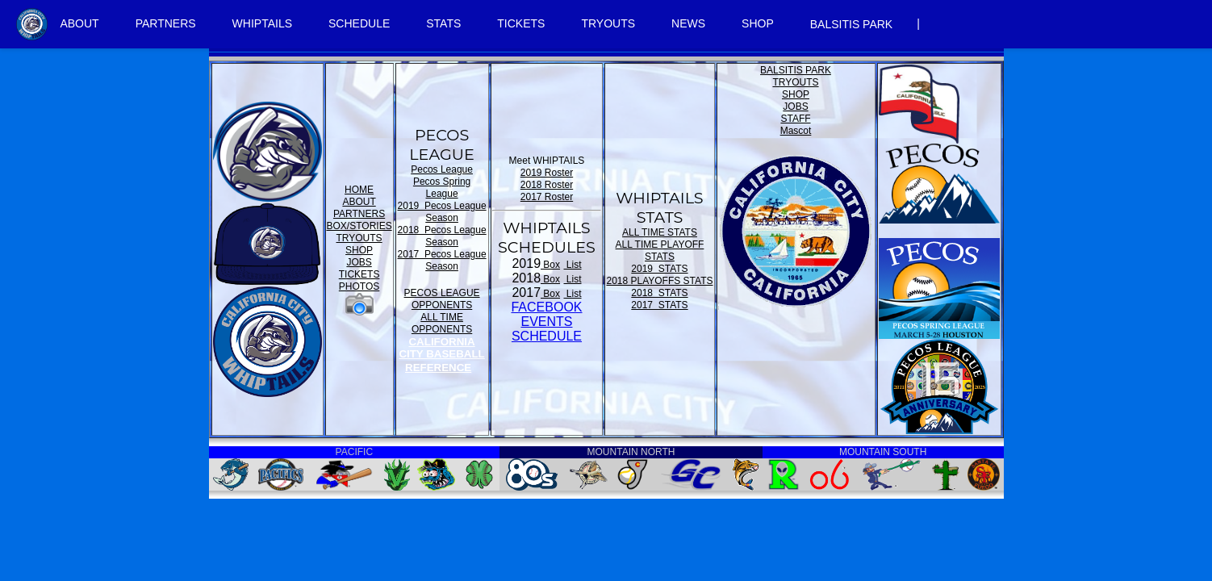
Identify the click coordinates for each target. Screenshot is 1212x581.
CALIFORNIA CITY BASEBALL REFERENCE (441, 355)
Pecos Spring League (441, 187)
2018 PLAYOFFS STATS (659, 280)
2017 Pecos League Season (442, 260)
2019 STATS (659, 268)
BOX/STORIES (359, 226)
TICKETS (521, 23)
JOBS (358, 262)
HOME (359, 189)
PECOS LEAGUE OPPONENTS (442, 299)
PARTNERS (166, 23)
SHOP (758, 23)
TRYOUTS (608, 23)
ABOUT (79, 23)
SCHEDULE (359, 23)
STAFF (795, 118)
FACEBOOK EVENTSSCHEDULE (546, 321)
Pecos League (442, 169)
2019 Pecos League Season (442, 212)
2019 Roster (546, 172)
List (573, 264)
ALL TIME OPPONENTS (442, 323)
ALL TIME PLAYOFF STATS (660, 250)
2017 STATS (659, 305)
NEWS (688, 23)
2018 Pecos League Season (442, 236)
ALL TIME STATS (659, 232)
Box (550, 264)
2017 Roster (546, 197)
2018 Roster (546, 184)
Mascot (796, 130)
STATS (443, 23)
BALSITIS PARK (851, 24)
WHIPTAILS (262, 23)
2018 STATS (659, 293)
